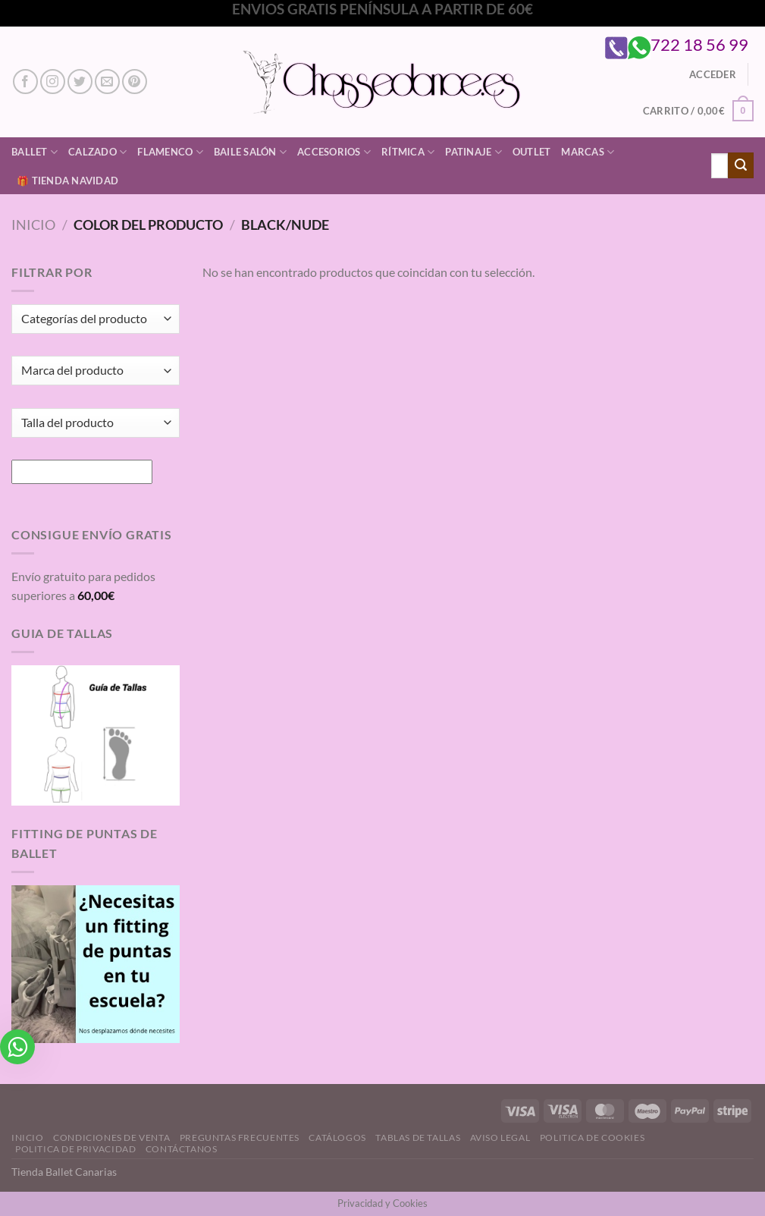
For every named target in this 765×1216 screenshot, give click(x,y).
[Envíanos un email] (107, 81)
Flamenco (170, 152)
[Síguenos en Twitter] (79, 81)
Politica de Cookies (592, 1137)
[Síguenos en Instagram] (52, 81)
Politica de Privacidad (75, 1149)
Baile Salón (250, 152)
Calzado (97, 152)
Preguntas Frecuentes (239, 1137)
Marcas (587, 152)
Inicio (33, 224)
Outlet (532, 152)
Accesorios (334, 152)
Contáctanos (182, 1149)
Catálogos (337, 1137)
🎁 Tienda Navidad (67, 180)
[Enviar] (741, 165)
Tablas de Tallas (417, 1137)
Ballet (34, 152)
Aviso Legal (500, 1137)
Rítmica (407, 152)
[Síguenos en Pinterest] (134, 81)
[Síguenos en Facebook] (25, 81)
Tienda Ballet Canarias (64, 1171)
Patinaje (473, 152)
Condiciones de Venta (111, 1137)
